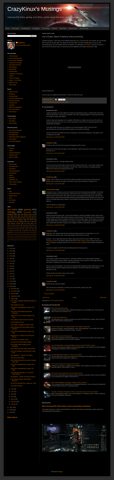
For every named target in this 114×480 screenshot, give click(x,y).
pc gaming (28, 218)
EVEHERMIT (13, 69)
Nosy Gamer (12, 84)
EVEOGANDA (13, 71)
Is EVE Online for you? (17, 322)
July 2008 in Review (16, 385)
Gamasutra (12, 168)
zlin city (35, 239)
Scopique (11, 105)
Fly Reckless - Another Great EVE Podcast (23, 376)
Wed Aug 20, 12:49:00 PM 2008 (55, 275)
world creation (19, 239)
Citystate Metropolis (14, 153)
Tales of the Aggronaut (15, 107)
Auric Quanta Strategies (16, 60)
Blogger (60, 471)
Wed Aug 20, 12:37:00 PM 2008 (55, 250)
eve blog (27, 223)
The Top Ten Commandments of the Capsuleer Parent (66, 373)
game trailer (18, 237)
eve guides (30, 219)
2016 (11, 268)
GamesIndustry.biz (14, 171)
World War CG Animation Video (20, 339)
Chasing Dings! (13, 96)
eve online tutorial (32, 232)
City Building (45, 28)
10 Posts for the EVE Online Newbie (21, 342)
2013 (11, 276)
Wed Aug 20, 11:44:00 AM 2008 (55, 207)
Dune (10, 198)
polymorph (18, 234)
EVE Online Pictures (15, 65)
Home (7, 28)
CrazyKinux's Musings (34, 9)
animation (10, 221)
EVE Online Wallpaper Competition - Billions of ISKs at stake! (68, 382)
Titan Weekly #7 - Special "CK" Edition (22, 355)
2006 (11, 410)
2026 (11, 248)
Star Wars (12, 202)
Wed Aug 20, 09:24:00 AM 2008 (55, 171)
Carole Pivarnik (51, 189)
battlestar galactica (21, 236)
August (13, 298)
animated (9, 228)
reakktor (67, 102)
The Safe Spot (25, 28)
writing (24, 225)
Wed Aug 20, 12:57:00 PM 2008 (55, 290)
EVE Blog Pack (13, 134)
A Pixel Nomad (13, 56)
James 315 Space (14, 78)
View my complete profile (23, 45)
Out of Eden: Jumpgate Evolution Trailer (22, 324)
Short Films (63, 28)
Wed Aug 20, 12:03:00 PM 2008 (55, 225)
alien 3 (21, 230)
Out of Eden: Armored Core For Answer (22, 319)
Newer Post (46, 297)
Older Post (103, 297)
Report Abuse (12, 417)
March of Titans (13, 157)
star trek (33, 237)
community (27, 212)
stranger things (10, 239)
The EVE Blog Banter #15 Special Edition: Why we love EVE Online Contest (73, 345)
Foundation (12, 121)
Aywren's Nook (13, 91)
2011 (11, 278)
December (14, 288)
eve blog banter (12, 216)
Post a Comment (49, 293)
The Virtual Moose (14, 109)
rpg (36, 221)
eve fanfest (24, 216)
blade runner (28, 230)
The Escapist (13, 184)
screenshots (30, 214)
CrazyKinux (49, 143)
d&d (29, 236)
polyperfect (26, 237)
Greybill (11, 76)
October (13, 293)
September (14, 296)
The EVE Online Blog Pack (59, 317)
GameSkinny (12, 173)
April (12, 396)
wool (30, 234)
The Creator (15, 232)
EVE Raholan (13, 67)
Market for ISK (13, 82)
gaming (57, 102)
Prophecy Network (86, 240)
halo (29, 227)
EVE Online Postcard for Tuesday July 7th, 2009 (65, 364)
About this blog (84, 28)
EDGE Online (13, 164)
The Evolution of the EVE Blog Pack (61, 336)
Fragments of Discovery (16, 73)
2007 (11, 407)
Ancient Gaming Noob (15, 58)
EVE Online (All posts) (15, 130)
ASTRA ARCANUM (14, 193)
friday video (20, 214)
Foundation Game (12, 230)
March (13, 399)
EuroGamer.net (13, 166)
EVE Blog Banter (14, 132)
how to (29, 221)
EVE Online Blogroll (14, 141)
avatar (30, 225)
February (13, 401)
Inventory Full (13, 103)
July (12, 389)
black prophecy (51, 102)
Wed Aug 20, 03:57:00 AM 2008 (55, 153)
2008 (11, 286)
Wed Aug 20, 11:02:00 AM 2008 (55, 183)
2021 (11, 261)
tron (34, 227)
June (12, 391)
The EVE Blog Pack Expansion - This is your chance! (66, 354)
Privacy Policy (73, 28)
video (90, 40)
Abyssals (11, 148)
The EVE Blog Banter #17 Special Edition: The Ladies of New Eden (70, 326)
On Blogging (35, 28)
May (12, 394)
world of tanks (28, 239)
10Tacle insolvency (76, 242)
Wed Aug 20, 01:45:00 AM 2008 (55, 137)
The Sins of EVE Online (17, 358)
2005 (11, 412)
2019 (11, 263)
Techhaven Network (52, 240)
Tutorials (54, 28)
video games (25, 228)
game (78, 40)
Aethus (11, 150)
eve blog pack (18, 218)
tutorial (13, 227)
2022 (11, 258)
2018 (11, 266)
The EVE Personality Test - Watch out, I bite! (23, 383)
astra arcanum (23, 232)
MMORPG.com (13, 179)
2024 (11, 253)
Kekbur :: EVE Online (15, 80)
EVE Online (15, 28)
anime (14, 236)
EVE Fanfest (12, 139)
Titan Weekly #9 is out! (17, 305)
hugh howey (12, 234)
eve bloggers (19, 219)
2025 (11, 251)
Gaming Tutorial (15, 223)
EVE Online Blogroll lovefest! (59, 308)
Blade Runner (13, 195)
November (14, 291)
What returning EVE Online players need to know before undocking (66, 406)
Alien (10, 191)
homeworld (17, 225)
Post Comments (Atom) (56, 300)
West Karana (13, 111)
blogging (10, 214)
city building (20, 221)
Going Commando (14, 100)
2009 (11, 284)
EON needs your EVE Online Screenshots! (23, 348)
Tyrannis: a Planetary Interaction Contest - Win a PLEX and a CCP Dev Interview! (74, 391)
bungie (17, 228)
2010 (11, 281)
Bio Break (12, 94)
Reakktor (88, 44)
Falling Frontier (13, 155)
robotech (25, 234)
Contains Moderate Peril (16, 98)
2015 (11, 271)
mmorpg (62, 102)
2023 (11, 256)
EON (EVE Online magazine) (17, 137)
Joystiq (11, 175)
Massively (12, 177)
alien (33, 228)
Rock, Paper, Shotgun (15, 182)
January (13, 404)
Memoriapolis (13, 123)
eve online (12, 209)
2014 (11, 273)
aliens (24, 227)
